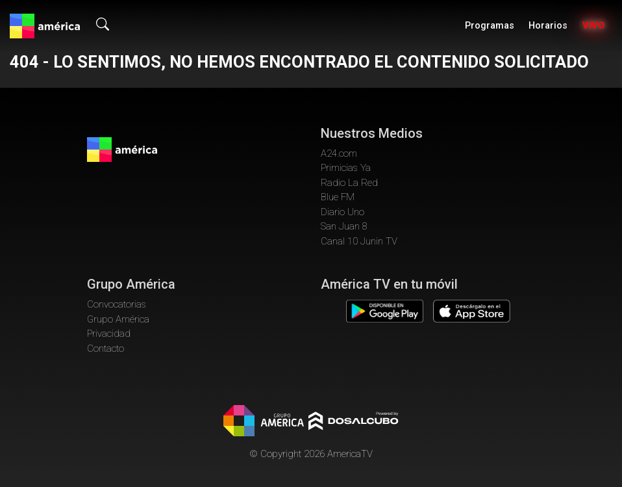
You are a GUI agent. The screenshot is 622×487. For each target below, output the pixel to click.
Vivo (593, 25)
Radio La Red (349, 183)
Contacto (105, 348)
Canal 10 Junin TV (359, 241)
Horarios (548, 25)
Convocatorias (116, 304)
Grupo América (118, 319)
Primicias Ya (346, 168)
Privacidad (109, 333)
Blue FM (338, 197)
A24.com (339, 153)
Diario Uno (342, 212)
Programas (489, 25)
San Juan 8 (344, 226)
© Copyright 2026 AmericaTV (311, 454)
